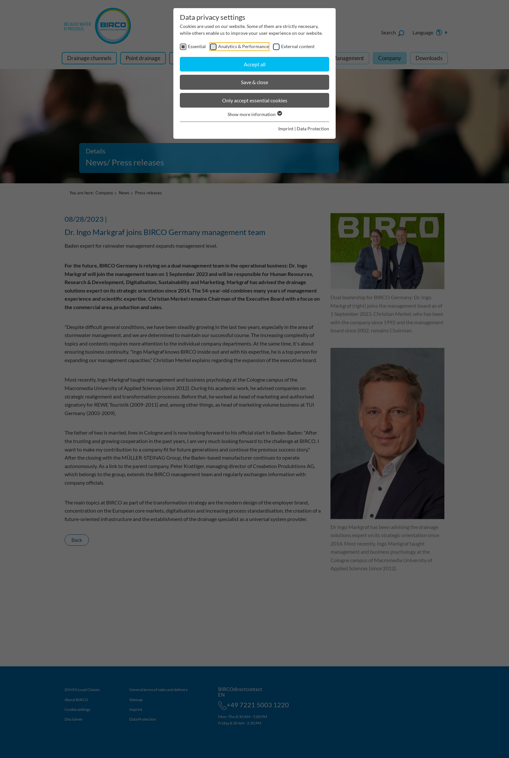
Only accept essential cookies (254, 100)
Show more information (254, 114)
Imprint (285, 128)
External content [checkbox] (298, 46)
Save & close (254, 82)
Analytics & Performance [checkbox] (243, 46)
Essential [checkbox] (197, 46)
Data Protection (313, 128)
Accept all (255, 64)
